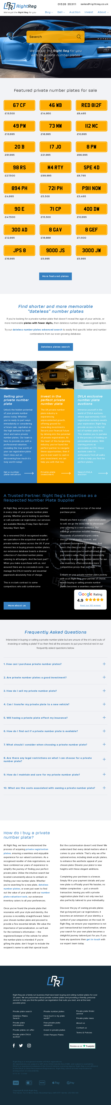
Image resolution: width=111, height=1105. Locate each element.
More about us (18, 606)
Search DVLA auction (85, 473)
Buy (49, 12)
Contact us (81, 1028)
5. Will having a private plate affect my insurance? (36, 718)
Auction (74, 12)
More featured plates (55, 276)
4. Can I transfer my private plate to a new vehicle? (37, 704)
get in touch (93, 939)
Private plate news (85, 1018)
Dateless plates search (55, 347)
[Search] (55, 37)
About (103, 12)
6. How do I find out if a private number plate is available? (41, 731)
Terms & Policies (84, 1033)
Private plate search (22, 1011)
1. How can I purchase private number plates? (33, 664)
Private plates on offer (23, 1030)
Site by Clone (20, 1074)
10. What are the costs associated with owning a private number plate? (49, 788)
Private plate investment (48, 473)
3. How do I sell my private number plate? (30, 691)
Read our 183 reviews (90, 606)
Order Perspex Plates (54, 1035)
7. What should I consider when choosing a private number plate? (45, 744)
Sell (61, 12)
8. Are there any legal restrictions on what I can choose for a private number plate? (48, 760)
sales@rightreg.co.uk (94, 4)
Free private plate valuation (52, 1024)
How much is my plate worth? (54, 1017)
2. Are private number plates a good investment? (35, 677)
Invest (89, 12)
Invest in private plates (54, 1030)
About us (80, 1023)
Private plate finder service (85, 1012)
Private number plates (54, 1011)
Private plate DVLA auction (22, 1036)
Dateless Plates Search (20, 1017)
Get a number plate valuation (12, 473)
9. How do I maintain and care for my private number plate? (42, 774)
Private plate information (19, 1024)
